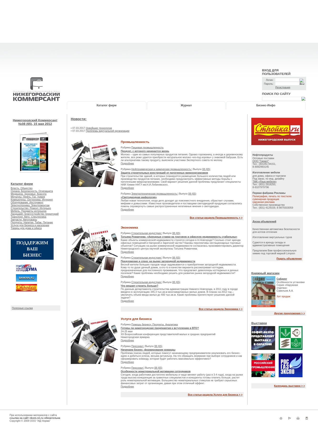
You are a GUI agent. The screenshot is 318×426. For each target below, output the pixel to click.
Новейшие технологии (99, 128)
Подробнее (127, 163)
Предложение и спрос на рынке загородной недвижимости (158, 261)
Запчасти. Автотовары (24, 219)
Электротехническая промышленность (154, 193)
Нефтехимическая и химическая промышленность (161, 169)
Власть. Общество (22, 188)
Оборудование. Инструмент (27, 202)
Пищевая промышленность (147, 147)
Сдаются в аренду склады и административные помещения (270, 244)
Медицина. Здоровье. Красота (28, 193)
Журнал (186, 105)
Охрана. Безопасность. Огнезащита (32, 191)
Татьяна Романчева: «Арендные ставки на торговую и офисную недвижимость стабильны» (179, 236)
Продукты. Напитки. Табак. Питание (32, 222)
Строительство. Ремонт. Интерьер (31, 208)
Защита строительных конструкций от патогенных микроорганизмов (164, 172)
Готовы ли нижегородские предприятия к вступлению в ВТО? (160, 328)
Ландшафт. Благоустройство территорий (35, 213)
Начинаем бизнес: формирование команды (148, 349)
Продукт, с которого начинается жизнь (145, 151)
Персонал (137, 346)
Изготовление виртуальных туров (272, 237)
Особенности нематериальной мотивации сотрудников (156, 371)
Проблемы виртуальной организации (107, 130)
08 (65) (206, 169)
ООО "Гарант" (260, 161)
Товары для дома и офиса (26, 228)
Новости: (78, 119)
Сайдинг (282, 278)
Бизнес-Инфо (265, 105)
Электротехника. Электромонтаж (30, 205)
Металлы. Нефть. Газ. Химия (28, 196)
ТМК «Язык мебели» (264, 181)
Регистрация (282, 87)
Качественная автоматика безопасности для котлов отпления (276, 230)
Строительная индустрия (146, 233)
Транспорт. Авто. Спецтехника (28, 216)
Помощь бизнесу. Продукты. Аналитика (154, 324)
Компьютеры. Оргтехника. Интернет (32, 199)
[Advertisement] (159, 33)
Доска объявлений (264, 221)
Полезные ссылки (22, 308)
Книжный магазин (265, 273)
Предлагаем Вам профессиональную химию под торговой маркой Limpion (274, 252)
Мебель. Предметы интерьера (28, 211)
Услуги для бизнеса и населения (30, 225)
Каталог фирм (106, 105)
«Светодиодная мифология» (139, 197)
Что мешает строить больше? (139, 285)
